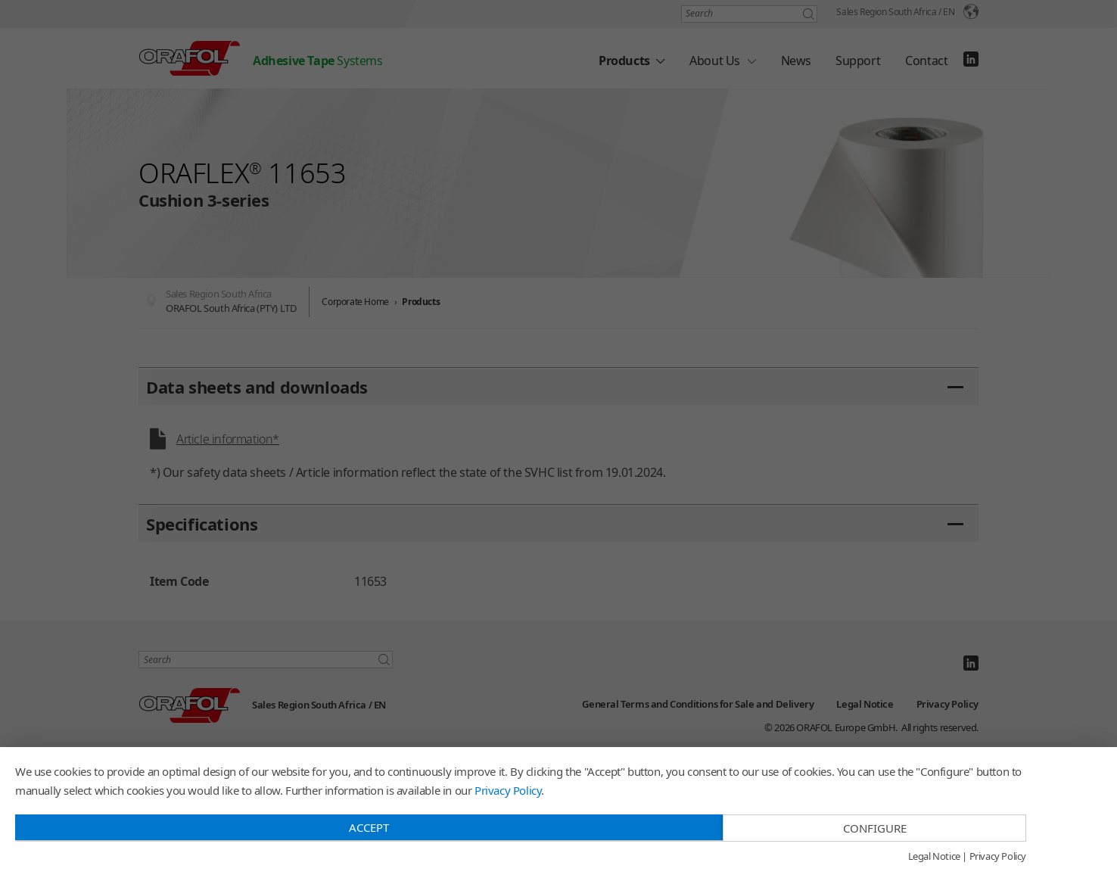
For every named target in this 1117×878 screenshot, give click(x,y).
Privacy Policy (507, 790)
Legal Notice (934, 857)
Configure (875, 828)
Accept (369, 827)
